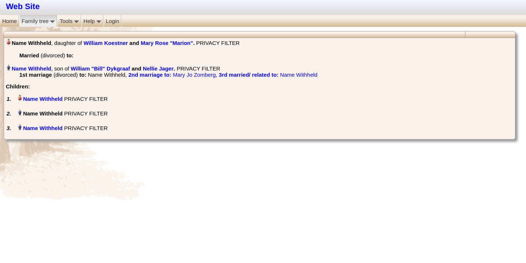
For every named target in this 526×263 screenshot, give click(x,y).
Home (9, 21)
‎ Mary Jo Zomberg (172, 75)
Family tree (38, 21)
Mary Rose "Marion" (167, 43)
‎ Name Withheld (268, 75)
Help (92, 21)
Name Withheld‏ (31, 68)
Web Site (23, 6)
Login (112, 21)
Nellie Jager (158, 68)
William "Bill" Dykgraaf (100, 68)
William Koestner (106, 43)
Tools (69, 21)
